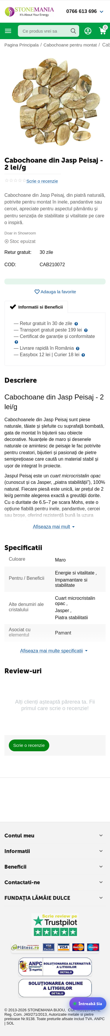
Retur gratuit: (17, 252)
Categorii (8, 31)
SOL (10, 1023)
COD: (10, 264)
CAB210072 (52, 264)
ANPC (99, 1019)
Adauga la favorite (55, 292)
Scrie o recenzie (42, 181)
